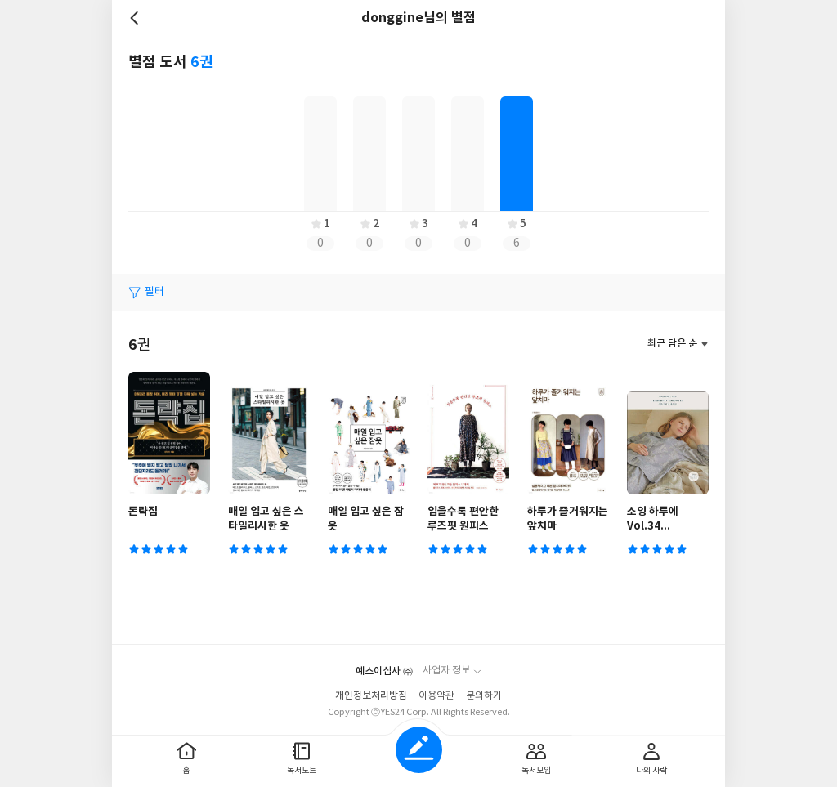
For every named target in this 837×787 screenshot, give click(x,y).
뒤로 (136, 18)
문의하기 (484, 696)
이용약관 (436, 696)
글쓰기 (419, 750)
